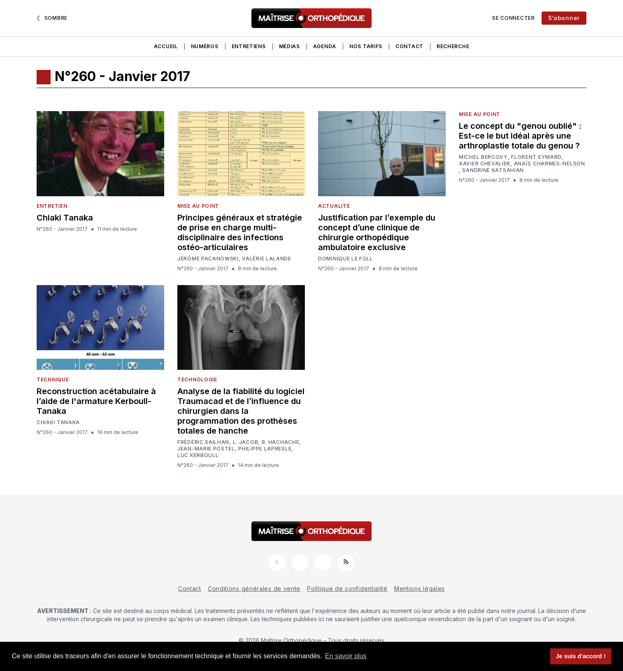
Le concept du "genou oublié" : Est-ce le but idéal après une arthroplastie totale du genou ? (520, 136)
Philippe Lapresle (264, 449)
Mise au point (198, 206)
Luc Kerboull (198, 455)
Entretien (52, 206)
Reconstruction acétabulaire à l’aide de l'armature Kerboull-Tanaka (96, 401)
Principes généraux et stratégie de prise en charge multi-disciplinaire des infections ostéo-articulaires (239, 232)
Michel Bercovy (483, 157)
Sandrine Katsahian (493, 170)
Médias (289, 46)
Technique (53, 379)
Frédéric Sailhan (203, 442)
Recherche (453, 46)
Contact (409, 46)
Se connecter (513, 18)
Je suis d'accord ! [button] (581, 656)
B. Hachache (281, 442)
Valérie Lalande (266, 258)
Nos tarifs (365, 46)
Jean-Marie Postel (206, 449)
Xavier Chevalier (484, 163)
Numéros (205, 46)
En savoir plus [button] (346, 655)
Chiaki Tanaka (65, 218)
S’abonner (564, 17)
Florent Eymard (536, 157)
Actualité (334, 206)
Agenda (324, 46)
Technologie (197, 379)
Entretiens (249, 46)
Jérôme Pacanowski (208, 258)
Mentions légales (419, 588)
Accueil (166, 46)
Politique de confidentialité (347, 588)
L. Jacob (245, 442)
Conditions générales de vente (254, 588)
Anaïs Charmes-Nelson (549, 163)
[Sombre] (52, 18)
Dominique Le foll (345, 258)
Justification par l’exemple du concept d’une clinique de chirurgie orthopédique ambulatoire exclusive (376, 232)
